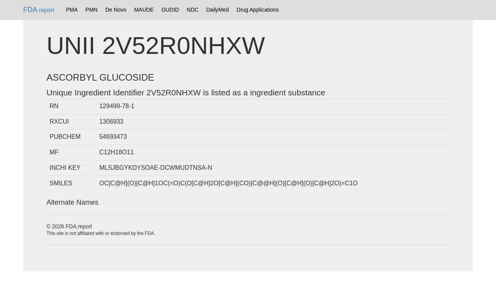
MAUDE (144, 10)
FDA (38, 10)
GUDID (170, 10)
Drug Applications (258, 10)
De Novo (115, 10)
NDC (192, 10)
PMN (92, 10)
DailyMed (217, 10)
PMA (72, 10)
